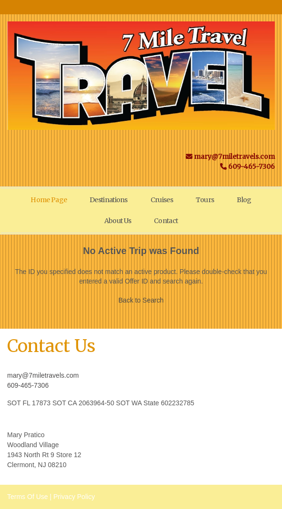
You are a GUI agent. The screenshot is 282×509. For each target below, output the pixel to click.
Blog (244, 200)
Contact (166, 220)
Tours (205, 200)
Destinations (109, 200)
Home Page (48, 200)
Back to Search (141, 300)
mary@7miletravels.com (43, 375)
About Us (117, 220)
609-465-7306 (28, 385)
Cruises (162, 200)
